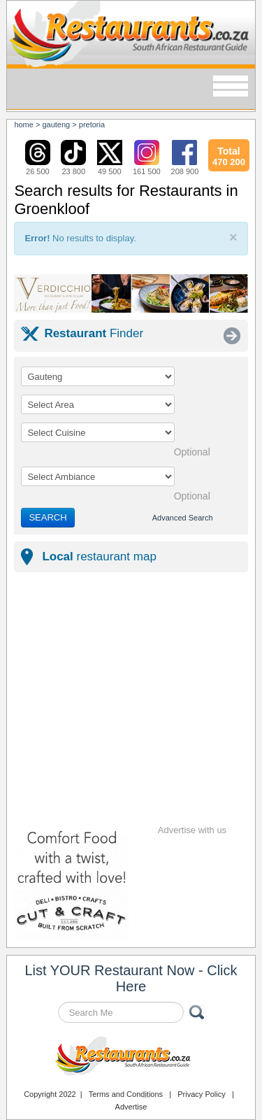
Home (24, 124)
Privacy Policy (201, 1094)
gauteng (56, 124)
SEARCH (47, 517)
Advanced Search (182, 517)
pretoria (92, 124)
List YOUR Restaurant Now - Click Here (130, 978)
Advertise (131, 1107)
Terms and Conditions (126, 1094)
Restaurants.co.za (131, 1058)
